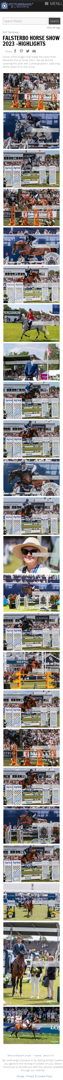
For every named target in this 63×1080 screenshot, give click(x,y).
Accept (20, 1076)
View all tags (53, 27)
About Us (49, 1055)
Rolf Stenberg (10, 32)
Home (38, 1055)
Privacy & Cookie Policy (39, 1076)
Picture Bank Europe (19, 1055)
